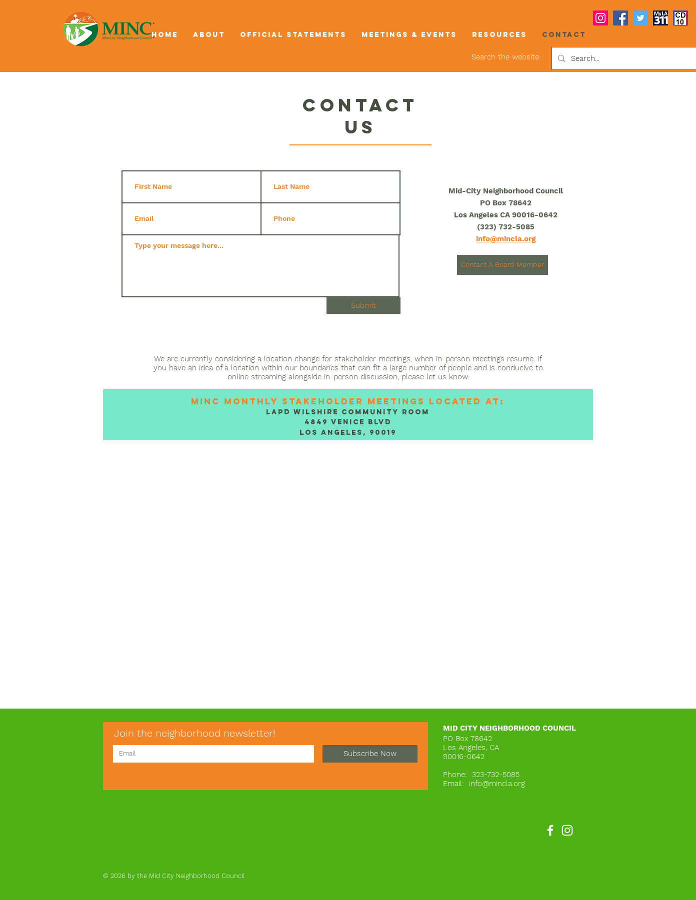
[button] (209, 34)
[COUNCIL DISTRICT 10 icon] (680, 17)
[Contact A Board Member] (502, 265)
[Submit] (363, 305)
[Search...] (627, 58)
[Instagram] (600, 17)
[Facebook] (620, 17)
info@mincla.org (497, 783)
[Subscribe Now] (370, 754)
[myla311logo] (660, 17)
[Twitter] (640, 17)
